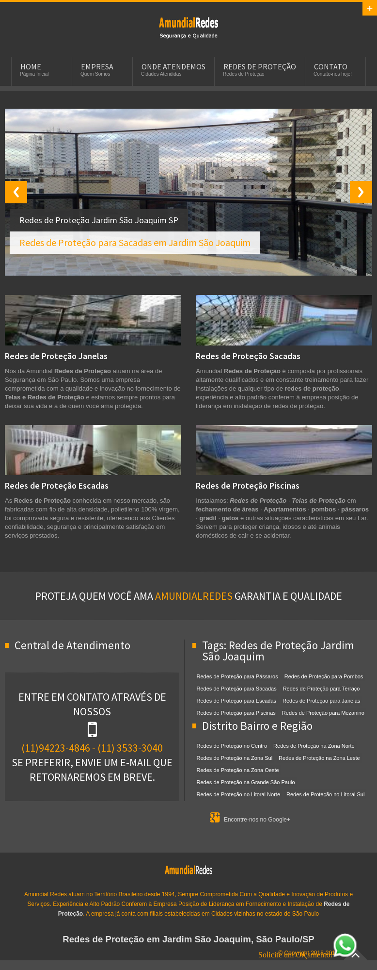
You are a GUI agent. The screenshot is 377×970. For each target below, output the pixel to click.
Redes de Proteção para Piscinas (236, 713)
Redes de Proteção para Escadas (237, 701)
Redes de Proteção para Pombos (323, 676)
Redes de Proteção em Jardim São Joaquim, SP (188, 27)
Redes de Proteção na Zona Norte (314, 746)
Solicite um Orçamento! (307, 955)
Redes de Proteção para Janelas (321, 701)
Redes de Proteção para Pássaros (237, 676)
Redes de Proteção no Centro (232, 746)
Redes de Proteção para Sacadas (237, 688)
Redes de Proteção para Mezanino (323, 713)
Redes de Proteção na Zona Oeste (238, 770)
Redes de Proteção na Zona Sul (235, 758)
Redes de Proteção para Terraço (321, 688)
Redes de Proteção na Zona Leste (319, 758)
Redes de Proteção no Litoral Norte (238, 794)
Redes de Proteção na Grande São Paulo (246, 782)
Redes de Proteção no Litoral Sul (325, 794)
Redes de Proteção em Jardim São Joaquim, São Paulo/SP (188, 939)
